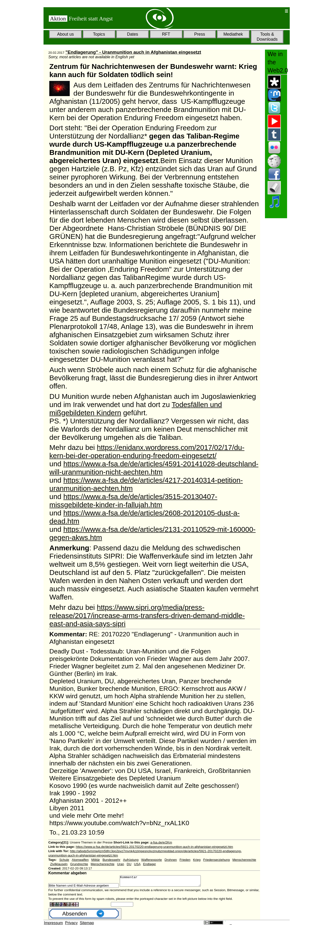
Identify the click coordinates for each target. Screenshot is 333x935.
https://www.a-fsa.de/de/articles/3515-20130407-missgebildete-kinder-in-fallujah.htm (133, 501)
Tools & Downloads (267, 37)
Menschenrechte (244, 860)
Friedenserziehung (216, 860)
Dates (132, 34)
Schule (64, 860)
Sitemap (87, 925)
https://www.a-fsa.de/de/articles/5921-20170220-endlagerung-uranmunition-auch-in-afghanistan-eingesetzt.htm (154, 847)
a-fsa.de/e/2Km (161, 842)
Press (199, 34)
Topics (99, 34)
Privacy (71, 925)
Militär (95, 860)
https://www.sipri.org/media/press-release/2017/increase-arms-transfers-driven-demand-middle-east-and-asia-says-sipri (147, 615)
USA (137, 864)
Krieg (197, 860)
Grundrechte (79, 864)
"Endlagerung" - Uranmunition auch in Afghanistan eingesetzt (133, 52)
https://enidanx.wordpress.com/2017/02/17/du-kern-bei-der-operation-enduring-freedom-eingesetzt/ (146, 451)
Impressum (53, 925)
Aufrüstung (130, 860)
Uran (120, 864)
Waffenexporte (151, 860)
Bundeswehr (111, 860)
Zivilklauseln (59, 864)
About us (65, 34)
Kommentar (165, 882)
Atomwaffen (80, 860)
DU (129, 864)
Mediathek (233, 34)
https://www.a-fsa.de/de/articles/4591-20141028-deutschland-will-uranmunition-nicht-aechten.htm (153, 468)
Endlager (149, 864)
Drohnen (170, 860)
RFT (166, 34)
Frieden (185, 860)
